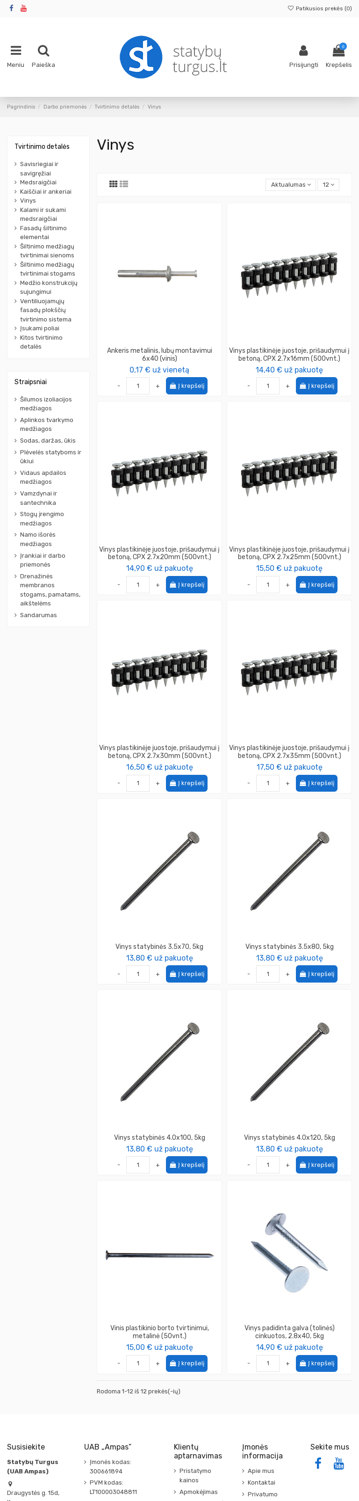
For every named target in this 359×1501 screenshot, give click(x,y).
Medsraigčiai (38, 182)
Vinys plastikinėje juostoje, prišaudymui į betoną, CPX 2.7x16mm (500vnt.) (289, 355)
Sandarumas (38, 615)
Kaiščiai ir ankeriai (46, 191)
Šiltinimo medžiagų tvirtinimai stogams (47, 269)
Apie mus (261, 1470)
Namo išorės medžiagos (38, 539)
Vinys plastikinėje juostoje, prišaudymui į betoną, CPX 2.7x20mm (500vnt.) (159, 553)
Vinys (28, 200)
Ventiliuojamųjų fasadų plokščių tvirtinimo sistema (46, 310)
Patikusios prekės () (319, 8)
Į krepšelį (187, 385)
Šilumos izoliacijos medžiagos (46, 404)
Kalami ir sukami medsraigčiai (43, 214)
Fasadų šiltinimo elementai (43, 233)
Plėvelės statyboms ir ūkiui (50, 457)
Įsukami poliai (39, 328)
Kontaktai (261, 1482)
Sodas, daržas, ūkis (48, 440)
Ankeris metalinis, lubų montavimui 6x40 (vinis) (159, 355)
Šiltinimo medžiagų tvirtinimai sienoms (47, 251)
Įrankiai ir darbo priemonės (42, 560)
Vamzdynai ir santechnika (38, 498)
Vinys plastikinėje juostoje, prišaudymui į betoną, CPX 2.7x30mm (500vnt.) (159, 752)
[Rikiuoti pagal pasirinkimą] (291, 185)
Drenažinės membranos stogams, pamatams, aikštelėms (50, 590)
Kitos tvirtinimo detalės (41, 342)
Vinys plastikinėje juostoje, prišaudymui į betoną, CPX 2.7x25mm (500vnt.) (289, 553)
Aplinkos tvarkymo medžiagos (46, 424)
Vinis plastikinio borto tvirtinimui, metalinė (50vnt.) (159, 1332)
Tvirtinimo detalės (42, 147)
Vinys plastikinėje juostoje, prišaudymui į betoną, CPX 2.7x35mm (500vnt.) (289, 752)
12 (328, 184)
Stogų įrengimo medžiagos (42, 518)
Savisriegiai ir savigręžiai (39, 168)
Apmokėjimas (199, 1491)
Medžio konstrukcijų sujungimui (49, 287)
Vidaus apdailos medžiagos (43, 477)
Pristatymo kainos (195, 1475)
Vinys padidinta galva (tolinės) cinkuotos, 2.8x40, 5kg (289, 1332)
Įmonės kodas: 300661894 (110, 1466)
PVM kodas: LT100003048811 (113, 1487)
